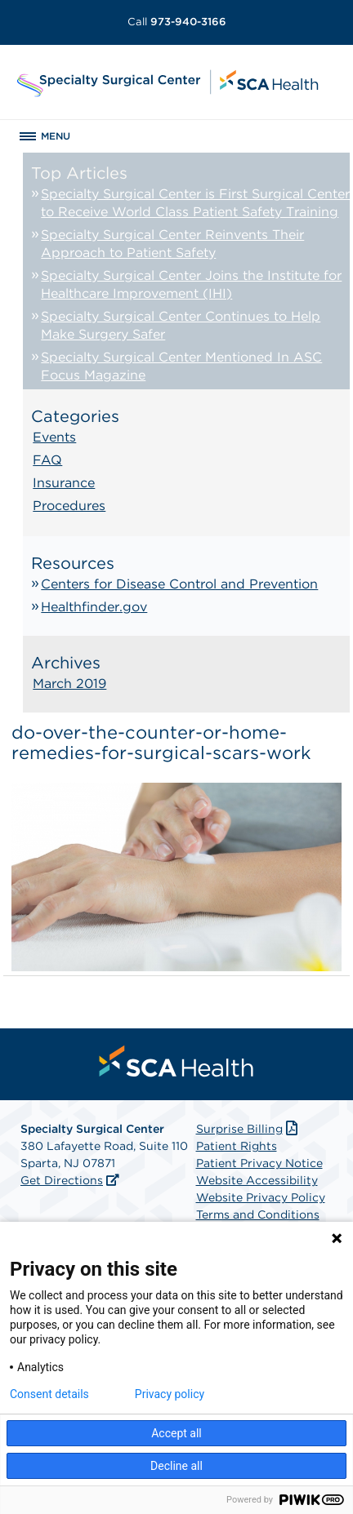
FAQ (47, 460)
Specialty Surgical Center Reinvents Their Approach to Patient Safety (172, 243)
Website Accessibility (257, 1180)
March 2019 (69, 683)
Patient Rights (236, 1145)
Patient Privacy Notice (259, 1163)
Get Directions (61, 1180)
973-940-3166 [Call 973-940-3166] (176, 22)
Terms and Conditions (257, 1214)
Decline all (176, 1465)
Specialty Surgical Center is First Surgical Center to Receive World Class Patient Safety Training (195, 203)
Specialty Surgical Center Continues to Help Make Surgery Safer (180, 325)
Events (54, 437)
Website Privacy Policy (260, 1197)
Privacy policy (169, 1394)
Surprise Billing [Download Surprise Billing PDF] (249, 1128)
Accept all (176, 1433)
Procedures (69, 505)
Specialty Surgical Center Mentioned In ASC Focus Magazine (181, 366)
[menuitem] (176, 1061)
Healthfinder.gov (94, 607)
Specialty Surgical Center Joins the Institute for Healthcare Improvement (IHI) (191, 284)
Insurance (64, 483)
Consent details (49, 1394)
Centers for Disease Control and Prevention (179, 584)
